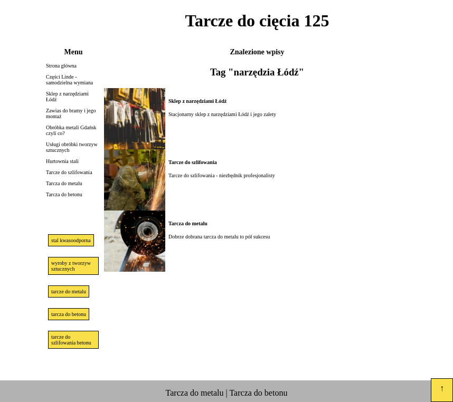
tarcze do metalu (68, 291)
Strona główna (61, 66)
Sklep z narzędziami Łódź (67, 96)
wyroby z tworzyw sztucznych (71, 266)
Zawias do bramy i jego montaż (71, 113)
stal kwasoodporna (71, 240)
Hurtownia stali (62, 161)
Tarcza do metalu (64, 183)
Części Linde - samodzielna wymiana (69, 79)
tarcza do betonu (68, 314)
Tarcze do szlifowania (69, 172)
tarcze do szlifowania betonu (71, 340)
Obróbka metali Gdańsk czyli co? (71, 130)
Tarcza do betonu (64, 194)
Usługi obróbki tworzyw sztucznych (72, 147)
